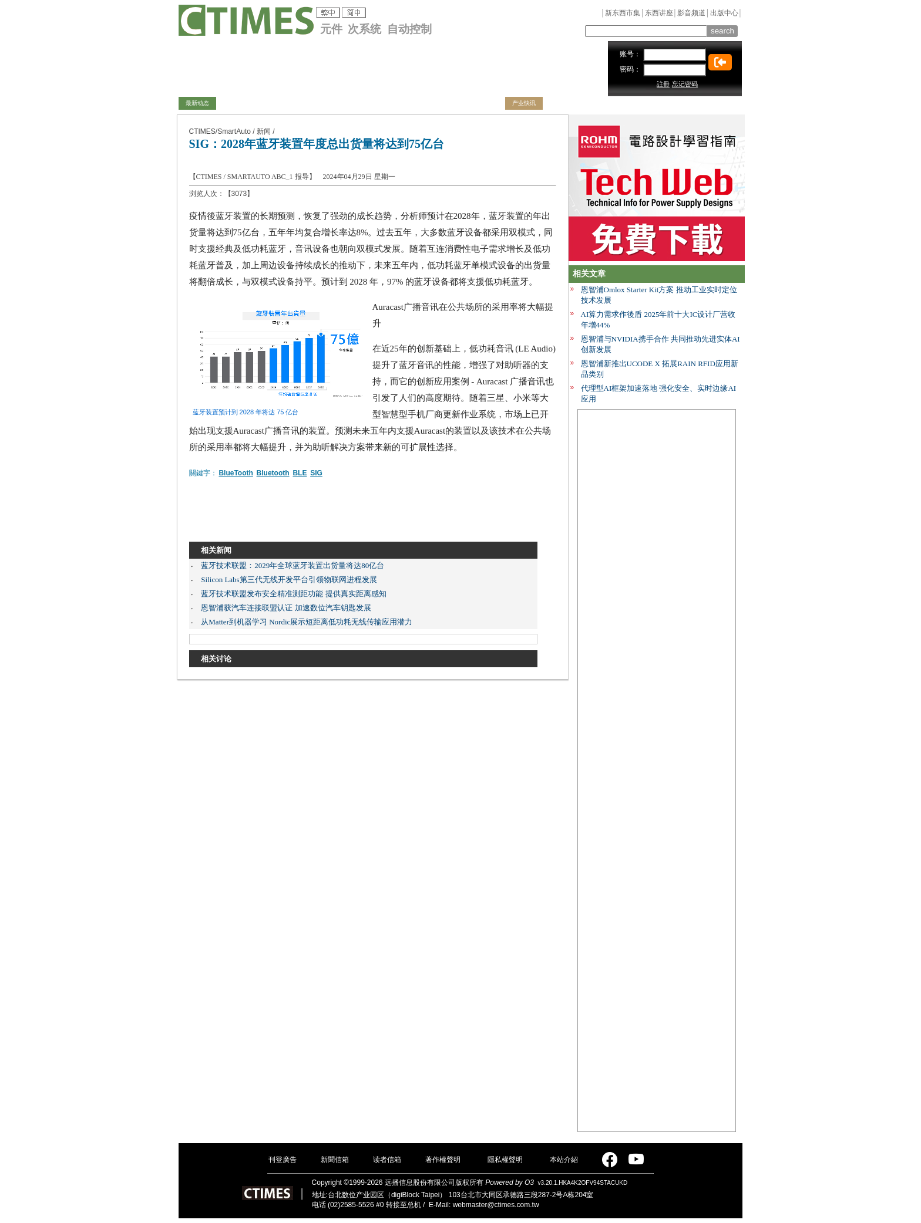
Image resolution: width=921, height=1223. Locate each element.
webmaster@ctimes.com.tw (496, 1205)
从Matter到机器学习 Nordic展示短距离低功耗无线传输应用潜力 (306, 621)
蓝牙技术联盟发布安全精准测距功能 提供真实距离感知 (293, 593)
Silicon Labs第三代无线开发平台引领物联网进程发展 (289, 579)
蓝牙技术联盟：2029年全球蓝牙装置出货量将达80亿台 (292, 565)
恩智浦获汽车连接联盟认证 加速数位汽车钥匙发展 (286, 607)
